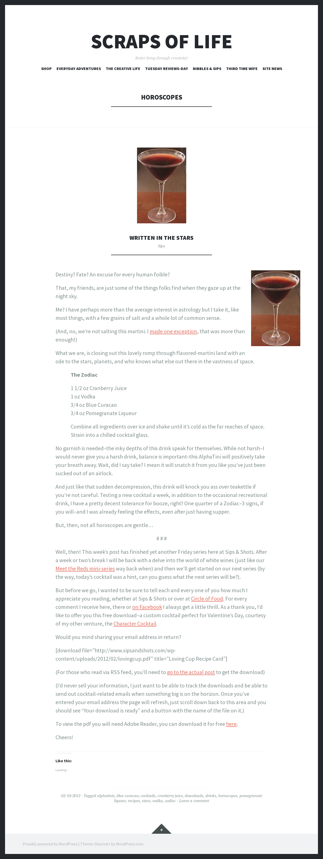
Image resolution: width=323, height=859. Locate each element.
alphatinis (106, 795)
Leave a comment (194, 800)
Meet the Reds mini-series (85, 568)
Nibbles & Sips (207, 68)
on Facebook (147, 606)
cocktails (148, 795)
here (231, 723)
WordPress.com (129, 843)
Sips (161, 246)
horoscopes (227, 795)
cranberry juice (170, 795)
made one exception (173, 331)
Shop (46, 68)
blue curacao (128, 795)
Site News (272, 68)
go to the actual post (191, 672)
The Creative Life (123, 68)
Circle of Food (207, 598)
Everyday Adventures (79, 68)
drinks (210, 795)
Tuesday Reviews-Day (166, 68)
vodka (157, 800)
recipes (134, 800)
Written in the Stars (161, 237)
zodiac (170, 800)
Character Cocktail (135, 623)
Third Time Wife (242, 68)
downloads (194, 795)
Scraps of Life (161, 41)
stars (146, 800)
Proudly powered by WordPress (50, 843)
